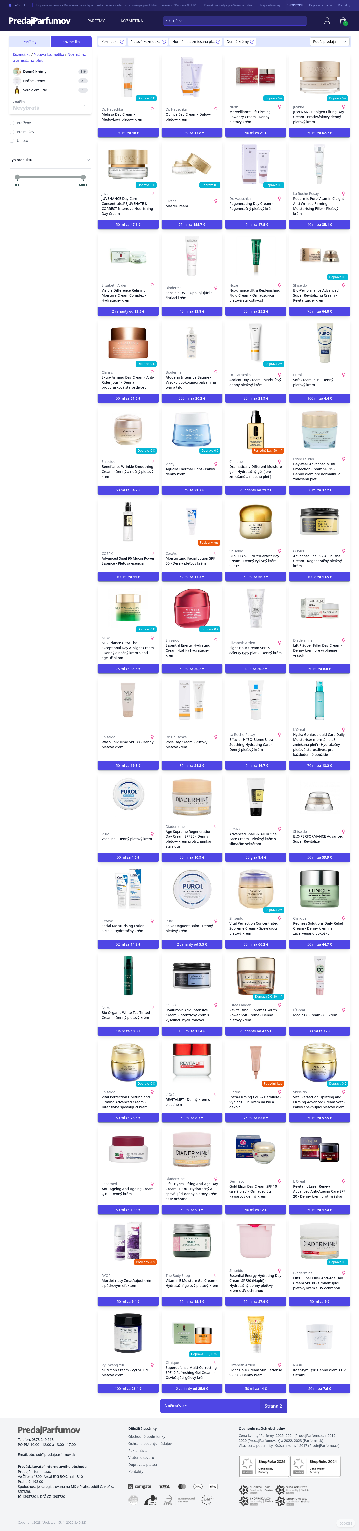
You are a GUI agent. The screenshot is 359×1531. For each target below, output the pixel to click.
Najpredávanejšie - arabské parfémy (279, 5)
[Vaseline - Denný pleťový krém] (128, 797)
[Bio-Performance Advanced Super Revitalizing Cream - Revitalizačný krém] (319, 256)
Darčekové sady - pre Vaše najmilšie (223, 5)
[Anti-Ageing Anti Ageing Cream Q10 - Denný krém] (128, 1149)
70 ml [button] (319, 765)
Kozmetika (132, 21)
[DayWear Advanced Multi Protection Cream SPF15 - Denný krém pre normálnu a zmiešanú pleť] (319, 430)
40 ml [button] (256, 224)
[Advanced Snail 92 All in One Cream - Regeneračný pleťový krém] (319, 522)
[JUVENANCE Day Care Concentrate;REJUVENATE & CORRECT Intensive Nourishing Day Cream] (128, 164)
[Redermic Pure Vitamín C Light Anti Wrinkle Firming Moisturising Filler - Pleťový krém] (319, 164)
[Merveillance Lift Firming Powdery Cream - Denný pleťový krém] (255, 77)
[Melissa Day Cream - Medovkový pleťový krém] (128, 77)
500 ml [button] (192, 398)
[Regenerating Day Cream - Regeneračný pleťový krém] (255, 164)
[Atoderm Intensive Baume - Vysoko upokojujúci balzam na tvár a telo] (192, 343)
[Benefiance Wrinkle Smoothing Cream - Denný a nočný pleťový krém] (128, 430)
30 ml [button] (128, 132)
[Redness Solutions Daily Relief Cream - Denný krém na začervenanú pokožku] (319, 889)
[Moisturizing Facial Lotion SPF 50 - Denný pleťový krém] (192, 522)
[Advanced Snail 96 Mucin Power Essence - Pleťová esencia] (128, 522)
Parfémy (96, 21)
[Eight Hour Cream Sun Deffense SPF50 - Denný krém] (255, 1333)
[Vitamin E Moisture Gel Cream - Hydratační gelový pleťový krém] (192, 1241)
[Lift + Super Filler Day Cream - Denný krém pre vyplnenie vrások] (319, 608)
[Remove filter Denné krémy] (252, 42)
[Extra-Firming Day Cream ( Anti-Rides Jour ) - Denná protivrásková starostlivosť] (128, 343)
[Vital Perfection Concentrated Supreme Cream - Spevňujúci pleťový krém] (255, 889)
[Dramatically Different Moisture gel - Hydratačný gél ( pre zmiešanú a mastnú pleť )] (255, 430)
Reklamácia (137, 1450)
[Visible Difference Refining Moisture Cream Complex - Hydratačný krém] (128, 256)
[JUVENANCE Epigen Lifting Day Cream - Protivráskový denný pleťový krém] (319, 77)
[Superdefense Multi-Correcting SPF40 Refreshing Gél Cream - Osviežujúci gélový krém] (192, 1333)
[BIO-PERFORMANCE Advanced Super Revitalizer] (319, 797)
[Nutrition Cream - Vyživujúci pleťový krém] (128, 1333)
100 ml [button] (319, 398)
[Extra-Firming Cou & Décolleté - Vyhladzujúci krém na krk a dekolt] (255, 1063)
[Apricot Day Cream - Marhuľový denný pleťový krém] (255, 343)
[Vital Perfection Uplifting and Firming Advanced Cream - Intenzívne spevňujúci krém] (128, 1063)
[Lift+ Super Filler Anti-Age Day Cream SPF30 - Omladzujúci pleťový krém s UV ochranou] (319, 1241)
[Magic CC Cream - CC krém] (319, 976)
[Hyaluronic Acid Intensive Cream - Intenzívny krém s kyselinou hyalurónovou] (192, 976)
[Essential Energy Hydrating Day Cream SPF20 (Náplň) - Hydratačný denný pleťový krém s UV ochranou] (255, 1241)
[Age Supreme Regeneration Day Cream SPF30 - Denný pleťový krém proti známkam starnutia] (192, 797)
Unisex (22, 140)
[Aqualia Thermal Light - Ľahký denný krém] (192, 430)
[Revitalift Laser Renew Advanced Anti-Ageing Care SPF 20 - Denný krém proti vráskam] (319, 1149)
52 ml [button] (192, 576)
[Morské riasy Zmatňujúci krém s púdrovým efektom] (128, 1241)
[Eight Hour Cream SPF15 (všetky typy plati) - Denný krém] (255, 608)
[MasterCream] (192, 164)
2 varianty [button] (128, 311)
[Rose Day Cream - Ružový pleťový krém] (192, 700)
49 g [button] (256, 668)
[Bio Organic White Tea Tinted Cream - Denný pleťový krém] (128, 976)
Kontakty (344, 5)
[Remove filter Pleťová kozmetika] (164, 42)
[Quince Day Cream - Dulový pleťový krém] (192, 77)
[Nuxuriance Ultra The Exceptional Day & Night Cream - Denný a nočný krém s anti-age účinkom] (128, 608)
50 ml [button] (256, 132)
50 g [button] (256, 857)
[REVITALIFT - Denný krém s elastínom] (192, 1063)
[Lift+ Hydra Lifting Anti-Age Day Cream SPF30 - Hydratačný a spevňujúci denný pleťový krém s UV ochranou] (192, 1149)
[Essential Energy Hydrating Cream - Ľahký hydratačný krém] (192, 608)
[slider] (17, 177)
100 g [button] (319, 576)
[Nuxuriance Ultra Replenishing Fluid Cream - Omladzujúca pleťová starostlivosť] (255, 256)
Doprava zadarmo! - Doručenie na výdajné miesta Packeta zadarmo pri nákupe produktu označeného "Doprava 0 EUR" (111, 5)
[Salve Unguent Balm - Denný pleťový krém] (192, 889)
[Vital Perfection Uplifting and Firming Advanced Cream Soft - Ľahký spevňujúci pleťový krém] (319, 1063)
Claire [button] (128, 1031)
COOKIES (345, 1524)
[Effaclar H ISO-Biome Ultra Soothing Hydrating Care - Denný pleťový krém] (255, 700)
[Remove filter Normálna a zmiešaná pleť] (218, 42)
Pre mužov (25, 131)
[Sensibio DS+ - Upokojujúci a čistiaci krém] (192, 256)
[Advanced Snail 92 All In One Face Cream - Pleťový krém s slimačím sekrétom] (255, 797)
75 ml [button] (192, 224)
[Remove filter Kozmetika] (122, 42)
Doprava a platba (142, 1464)
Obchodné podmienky (146, 1436)
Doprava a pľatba (320, 5)
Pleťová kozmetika (49, 54)
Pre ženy (24, 122)
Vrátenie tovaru (141, 1457)
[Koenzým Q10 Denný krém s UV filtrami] (319, 1333)
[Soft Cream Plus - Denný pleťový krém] (319, 343)
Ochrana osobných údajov (150, 1443)
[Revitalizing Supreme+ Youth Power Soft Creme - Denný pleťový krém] (255, 976)
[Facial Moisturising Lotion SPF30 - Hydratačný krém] (128, 889)
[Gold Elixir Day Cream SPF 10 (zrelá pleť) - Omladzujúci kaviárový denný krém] (255, 1149)
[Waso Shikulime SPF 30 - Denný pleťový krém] (128, 700)
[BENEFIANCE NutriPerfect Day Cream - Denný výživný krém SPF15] (255, 522)
